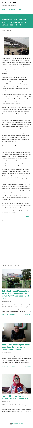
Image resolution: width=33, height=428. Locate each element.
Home (3, 9)
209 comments (11, 315)
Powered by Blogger (16, 423)
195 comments (11, 366)
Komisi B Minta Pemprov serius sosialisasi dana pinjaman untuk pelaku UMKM (16, 347)
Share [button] (27, 216)
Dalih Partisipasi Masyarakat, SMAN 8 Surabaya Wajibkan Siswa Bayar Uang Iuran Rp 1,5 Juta (15, 294)
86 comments (10, 415)
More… (20, 9)
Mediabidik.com (9, 2)
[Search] (27, 3)
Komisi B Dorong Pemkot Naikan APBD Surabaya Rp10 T (15, 397)
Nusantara (12, 9)
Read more (28, 315)
